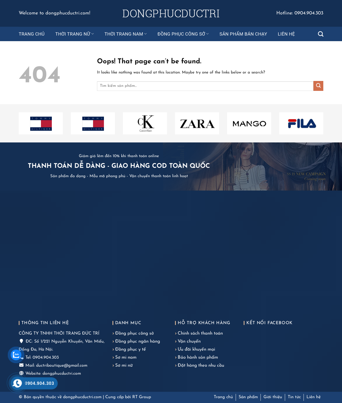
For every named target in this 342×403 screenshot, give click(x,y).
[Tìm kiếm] (320, 34)
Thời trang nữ (74, 34)
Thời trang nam (125, 34)
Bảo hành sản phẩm (198, 357)
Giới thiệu (272, 397)
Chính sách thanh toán (200, 333)
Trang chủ (32, 34)
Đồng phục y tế (130, 349)
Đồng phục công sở (183, 34)
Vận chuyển (189, 341)
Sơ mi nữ (124, 365)
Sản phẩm (248, 397)
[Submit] (318, 86)
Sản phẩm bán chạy (243, 34)
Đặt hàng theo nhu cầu (201, 365)
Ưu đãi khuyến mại (196, 349)
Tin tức (294, 397)
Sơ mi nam (126, 357)
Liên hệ (286, 34)
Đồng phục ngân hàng (137, 341)
